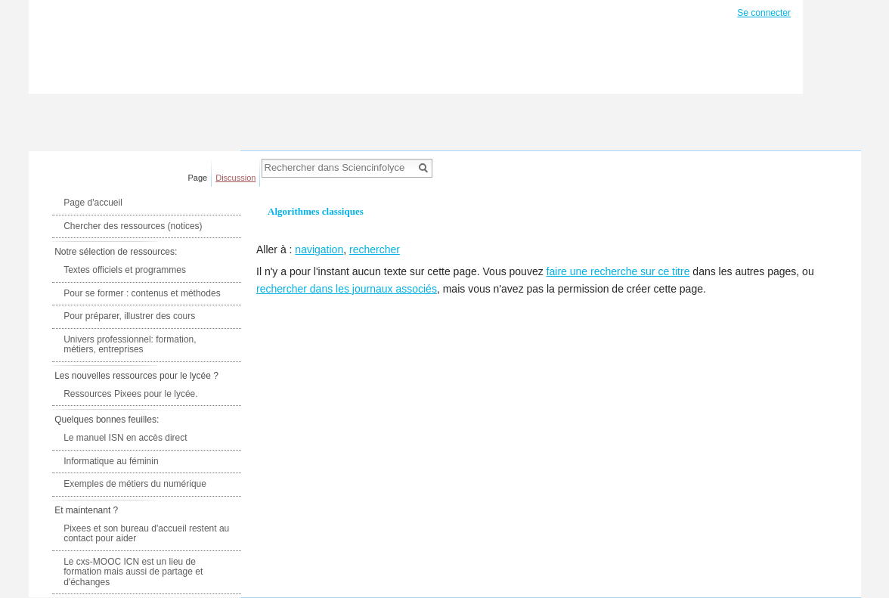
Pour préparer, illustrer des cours (129, 316)
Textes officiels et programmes (125, 270)
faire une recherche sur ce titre (618, 271)
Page (198, 177)
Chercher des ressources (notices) (133, 226)
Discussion (235, 177)
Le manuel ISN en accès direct (125, 437)
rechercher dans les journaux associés (346, 289)
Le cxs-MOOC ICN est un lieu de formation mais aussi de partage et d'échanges (133, 571)
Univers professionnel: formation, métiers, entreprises (130, 344)
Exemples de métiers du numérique (135, 484)
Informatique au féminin (111, 461)
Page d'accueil (93, 202)
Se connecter (764, 13)
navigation (319, 249)
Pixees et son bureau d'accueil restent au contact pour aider (146, 533)
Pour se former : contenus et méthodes (142, 293)
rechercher (374, 249)
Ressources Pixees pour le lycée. (130, 394)
